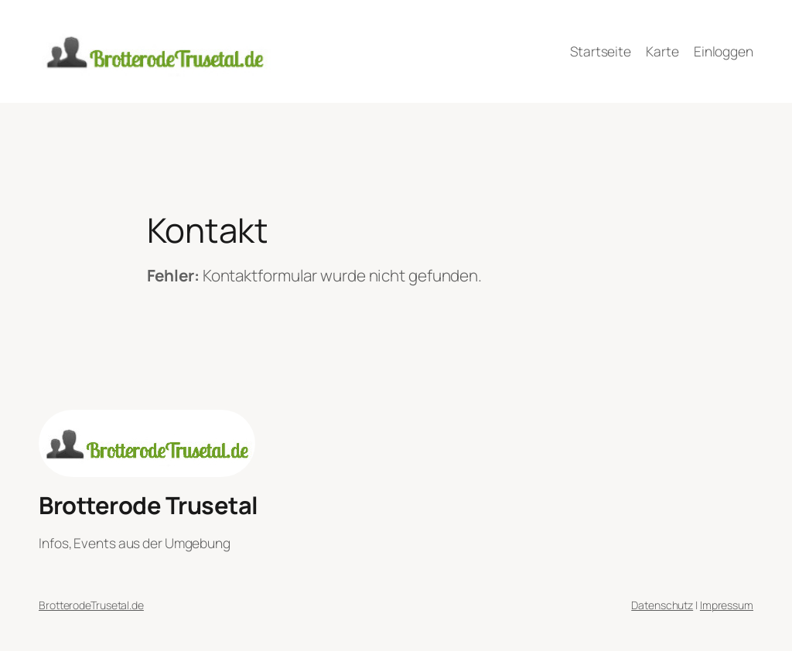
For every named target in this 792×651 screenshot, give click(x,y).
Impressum (726, 605)
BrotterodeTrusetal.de (91, 605)
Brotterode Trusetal (148, 505)
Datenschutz (662, 605)
